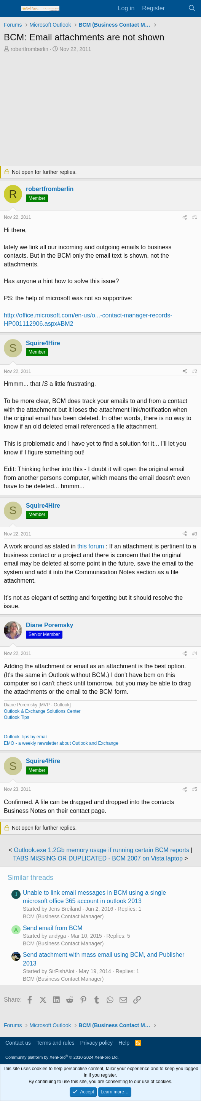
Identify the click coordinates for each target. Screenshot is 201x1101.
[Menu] (10, 8)
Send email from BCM (53, 928)
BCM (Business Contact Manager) (63, 916)
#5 (194, 789)
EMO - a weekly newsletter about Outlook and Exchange (61, 743)
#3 (194, 534)
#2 (194, 371)
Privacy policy (96, 1043)
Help (123, 1043)
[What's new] (176, 8)
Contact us (18, 1043)
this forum (90, 546)
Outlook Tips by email (26, 736)
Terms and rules (56, 1043)
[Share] (185, 217)
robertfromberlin (29, 49)
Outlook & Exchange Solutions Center (42, 711)
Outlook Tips (16, 717)
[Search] (191, 8)
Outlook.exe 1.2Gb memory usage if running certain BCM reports (101, 850)
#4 (194, 653)
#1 (194, 217)
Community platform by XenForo (62, 1057)
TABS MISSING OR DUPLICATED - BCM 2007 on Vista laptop (97, 858)
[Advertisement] (100, 110)
